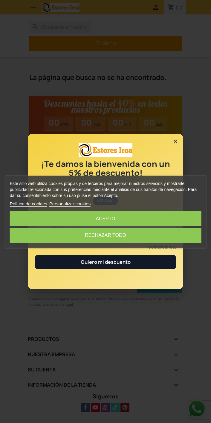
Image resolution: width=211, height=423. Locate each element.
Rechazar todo (105, 235)
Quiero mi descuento (106, 262)
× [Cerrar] (175, 141)
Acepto (105, 218)
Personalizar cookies (70, 203)
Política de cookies (28, 203)
